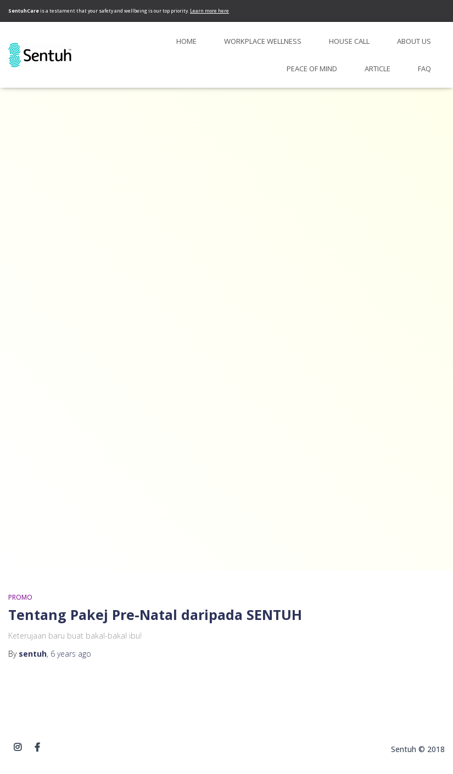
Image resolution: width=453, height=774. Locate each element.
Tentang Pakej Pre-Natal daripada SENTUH (155, 614)
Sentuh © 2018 (418, 749)
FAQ (424, 68)
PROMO (20, 597)
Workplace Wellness (262, 41)
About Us (414, 41)
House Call (349, 41)
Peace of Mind (312, 68)
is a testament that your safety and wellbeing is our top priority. (118, 11)
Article (377, 68)
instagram (17, 747)
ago (71, 653)
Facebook (37, 747)
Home (186, 41)
